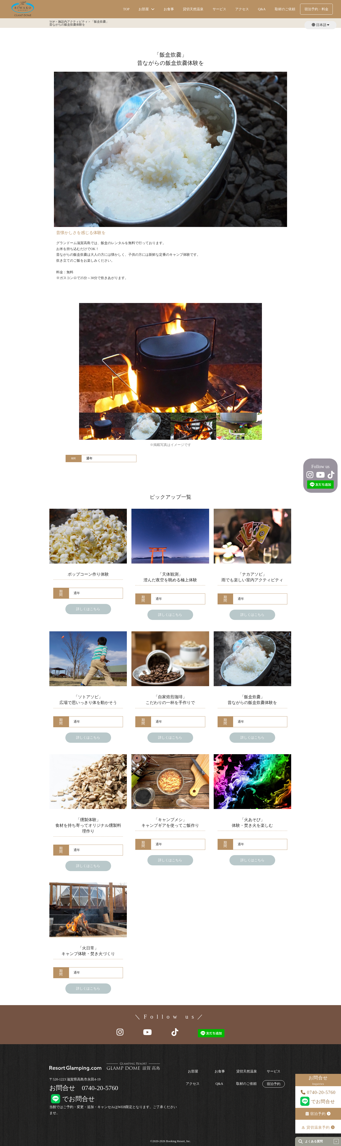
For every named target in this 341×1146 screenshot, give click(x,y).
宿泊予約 (318, 1114)
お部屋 (193, 1071)
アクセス (242, 9)
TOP (126, 9)
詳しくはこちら (88, 609)
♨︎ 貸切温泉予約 (318, 1127)
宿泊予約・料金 (316, 9)
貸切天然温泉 (193, 9)
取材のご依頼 (285, 9)
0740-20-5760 (318, 1092)
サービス (219, 9)
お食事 (169, 9)
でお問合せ (318, 1101)
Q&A (262, 9)
